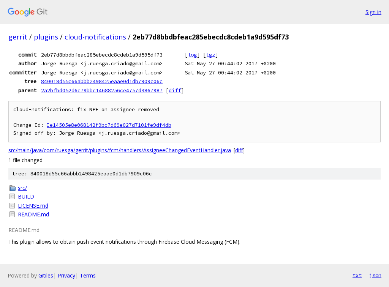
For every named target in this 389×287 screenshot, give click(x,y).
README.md (33, 214)
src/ (22, 187)
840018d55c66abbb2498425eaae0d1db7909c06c (102, 81)
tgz (210, 54)
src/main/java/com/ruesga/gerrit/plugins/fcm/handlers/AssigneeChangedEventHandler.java (119, 150)
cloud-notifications (95, 36)
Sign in (373, 12)
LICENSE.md (33, 205)
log (192, 54)
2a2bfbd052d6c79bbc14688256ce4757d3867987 (102, 90)
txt (357, 275)
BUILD (26, 196)
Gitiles (45, 275)
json (375, 275)
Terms (88, 275)
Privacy (66, 275)
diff (175, 90)
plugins (46, 36)
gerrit (17, 36)
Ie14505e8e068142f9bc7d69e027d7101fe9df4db (109, 125)
